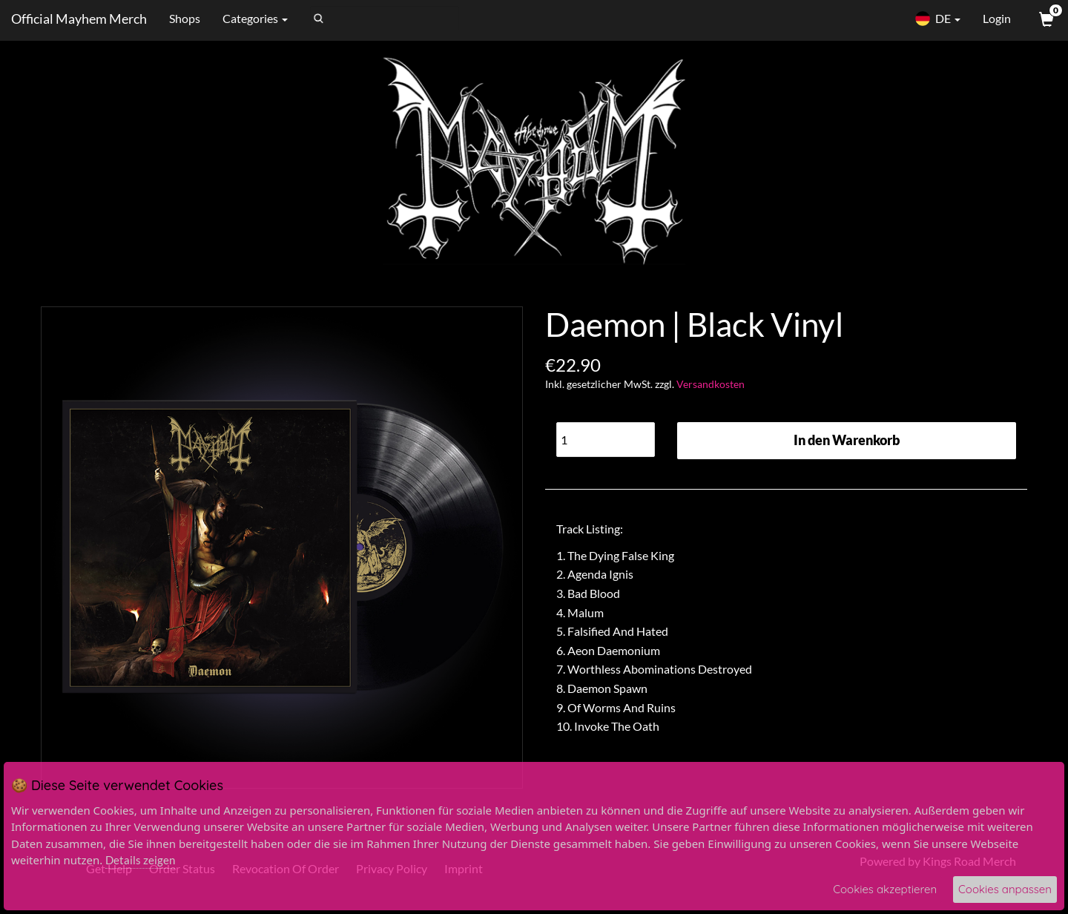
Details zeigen (140, 860)
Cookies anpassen (1005, 889)
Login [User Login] (997, 18)
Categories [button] (255, 18)
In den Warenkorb (847, 440)
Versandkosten (710, 384)
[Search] (384, 18)
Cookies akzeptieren (885, 889)
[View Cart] (1045, 18)
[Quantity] (605, 439)
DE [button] (937, 18)
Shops (184, 18)
